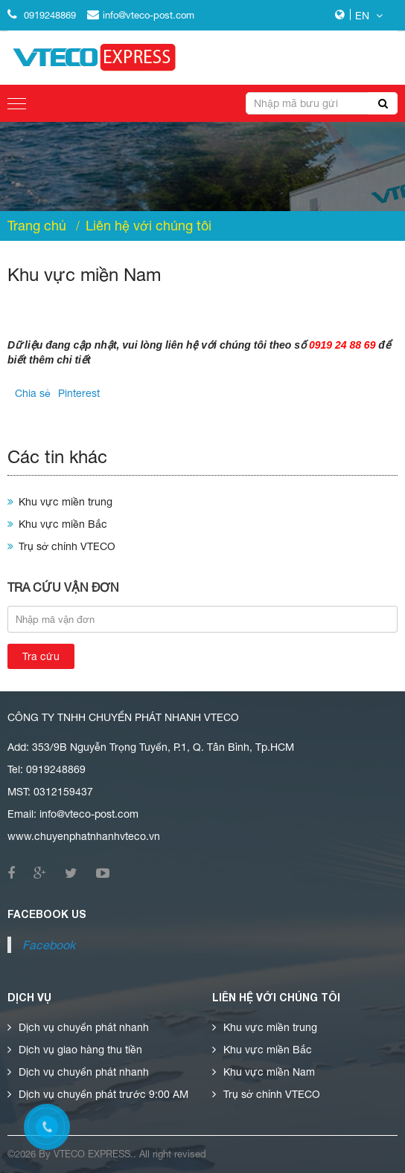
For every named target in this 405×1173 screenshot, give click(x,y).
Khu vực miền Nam (269, 1072)
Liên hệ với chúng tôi (148, 226)
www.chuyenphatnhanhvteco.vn (83, 836)
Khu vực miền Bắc (63, 524)
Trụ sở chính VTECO (67, 546)
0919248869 (41, 15)
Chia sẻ (33, 393)
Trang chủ (36, 226)
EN (369, 16)
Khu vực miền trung (65, 502)
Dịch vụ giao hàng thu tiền (80, 1050)
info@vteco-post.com (140, 15)
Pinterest (79, 393)
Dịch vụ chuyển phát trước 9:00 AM (103, 1094)
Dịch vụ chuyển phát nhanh (84, 1027)
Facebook (48, 944)
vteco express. (93, 1154)
